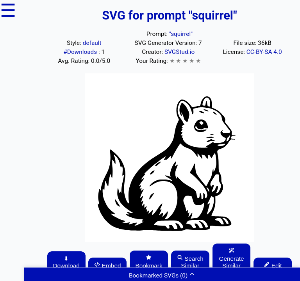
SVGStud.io (179, 51)
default (92, 42)
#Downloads (80, 51)
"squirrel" (181, 33)
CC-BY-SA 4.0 (264, 51)
